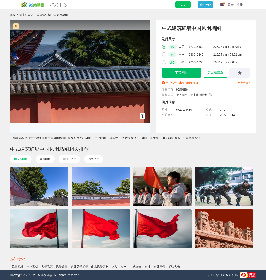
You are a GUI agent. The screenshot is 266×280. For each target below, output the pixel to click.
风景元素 (47, 266)
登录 (230, 4)
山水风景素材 (99, 266)
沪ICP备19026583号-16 (223, 275)
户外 (147, 266)
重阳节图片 (69, 159)
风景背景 (61, 266)
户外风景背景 (79, 266)
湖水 (124, 266)
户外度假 (159, 266)
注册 (240, 4)
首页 (13, 14)
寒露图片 (45, 159)
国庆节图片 (20, 159)
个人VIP (182, 4)
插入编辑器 (215, 73)
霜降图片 (93, 159)
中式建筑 (135, 266)
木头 (115, 266)
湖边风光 (174, 266)
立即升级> (244, 82)
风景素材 (17, 266)
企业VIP (205, 4)
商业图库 (24, 14)
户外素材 (32, 266)
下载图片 (181, 73)
